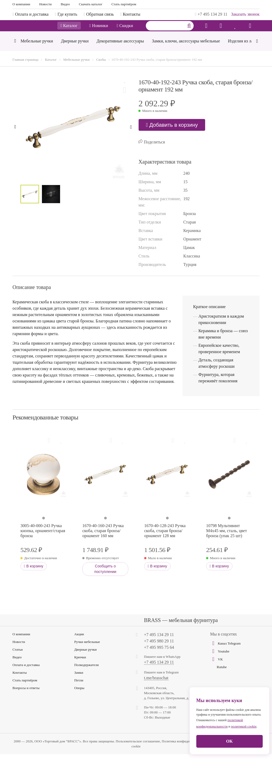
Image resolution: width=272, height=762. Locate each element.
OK (229, 741)
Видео (65, 4)
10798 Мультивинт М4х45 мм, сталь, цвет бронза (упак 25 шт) (226, 538)
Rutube (222, 675)
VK (216, 667)
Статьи (17, 657)
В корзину (33, 574)
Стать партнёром (124, 4)
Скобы (101, 67)
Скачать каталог (90, 4)
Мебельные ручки (76, 67)
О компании (21, 4)
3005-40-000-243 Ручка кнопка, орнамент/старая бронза (42, 538)
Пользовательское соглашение (138, 749)
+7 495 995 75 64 (159, 655)
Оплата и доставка (26, 673)
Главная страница (25, 67)
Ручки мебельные (87, 650)
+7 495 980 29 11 (159, 649)
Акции (79, 642)
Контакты (19, 680)
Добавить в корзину (172, 133)
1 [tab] (43, 526)
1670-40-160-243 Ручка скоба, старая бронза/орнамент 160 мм (103, 538)
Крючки (80, 665)
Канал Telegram (225, 651)
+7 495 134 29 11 (211, 14)
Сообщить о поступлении (105, 577)
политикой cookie (243, 726)
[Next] (257, 48)
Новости (45, 4)
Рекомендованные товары (45, 425)
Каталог (69, 30)
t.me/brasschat (156, 686)
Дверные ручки (85, 657)
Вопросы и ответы (26, 696)
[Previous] (15, 49)
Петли (78, 688)
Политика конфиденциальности (185, 749)
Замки (78, 680)
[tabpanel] (43, 482)
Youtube (219, 659)
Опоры (79, 696)
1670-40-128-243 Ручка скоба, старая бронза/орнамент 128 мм (165, 538)
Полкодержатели (86, 673)
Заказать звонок (245, 14)
